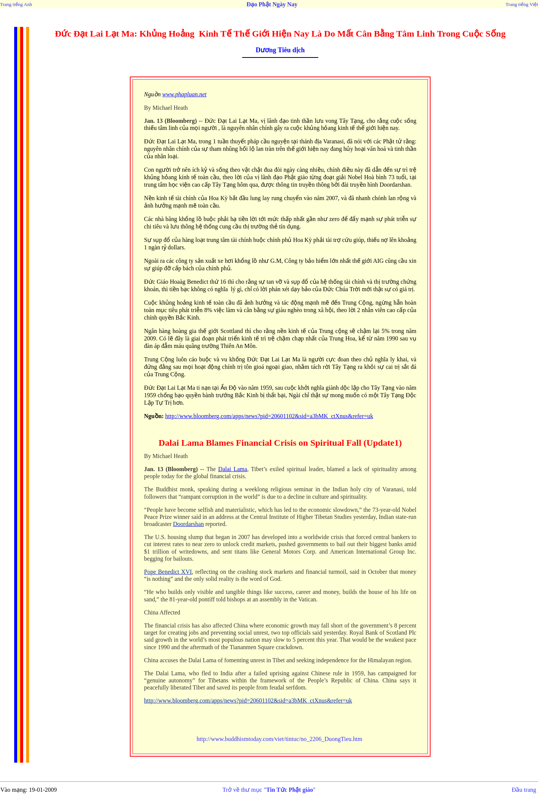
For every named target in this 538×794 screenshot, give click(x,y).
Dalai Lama (232, 469)
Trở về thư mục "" (268, 790)
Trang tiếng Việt (522, 4)
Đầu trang (524, 790)
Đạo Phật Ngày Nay (272, 4)
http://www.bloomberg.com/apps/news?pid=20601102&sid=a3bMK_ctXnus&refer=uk (269, 416)
